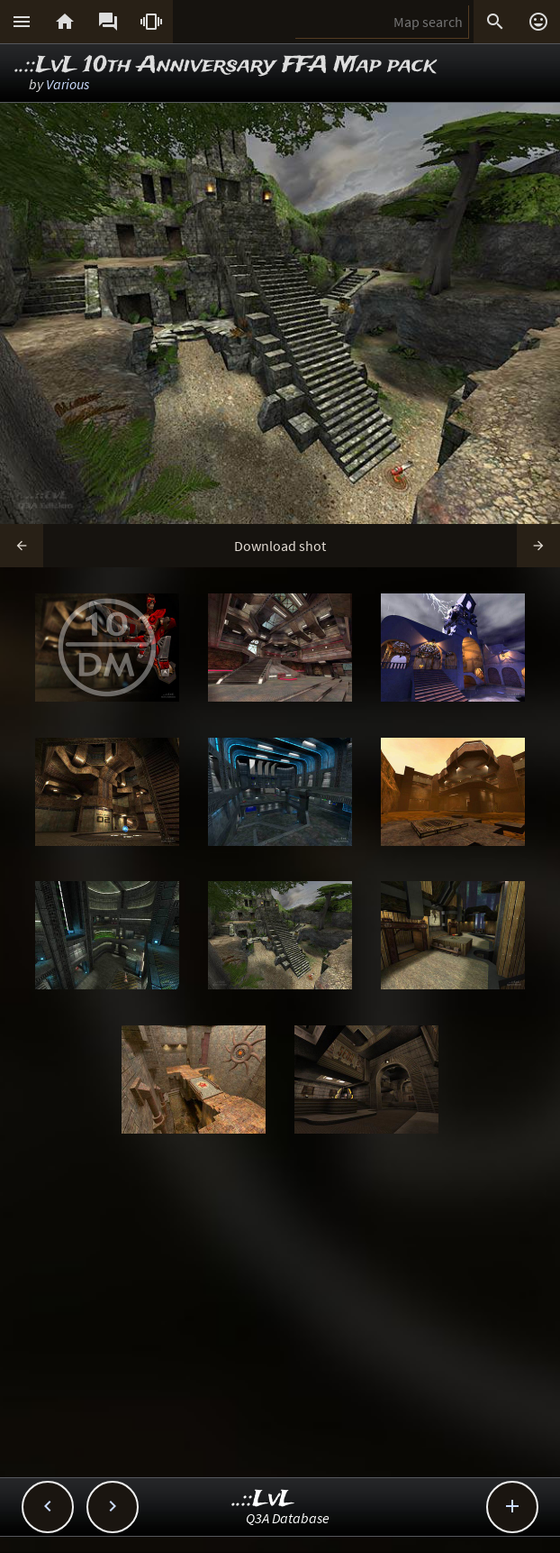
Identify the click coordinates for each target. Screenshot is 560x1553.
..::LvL (263, 1499)
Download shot (280, 546)
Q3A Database (288, 1518)
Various (67, 84)
